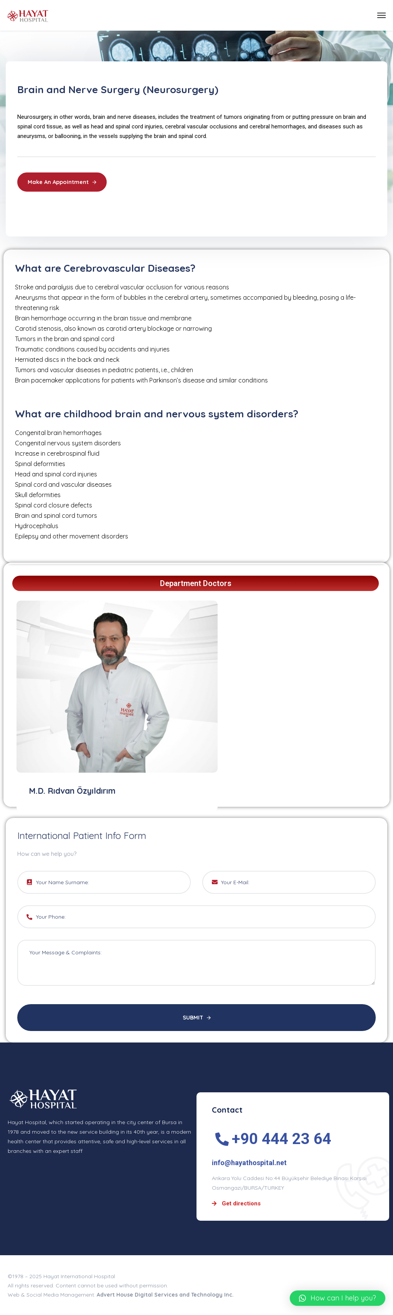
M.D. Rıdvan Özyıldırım (75, 791)
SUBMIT (196, 1017)
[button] (337, 1298)
